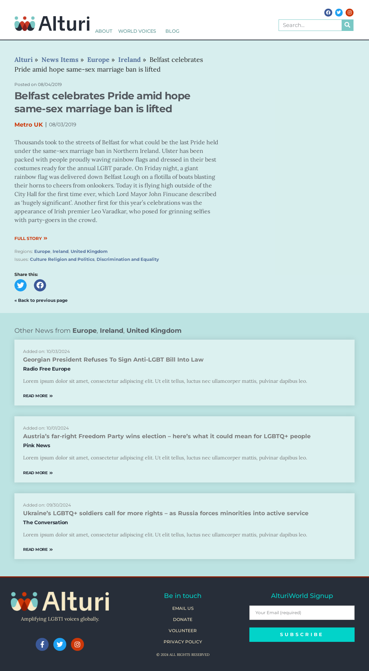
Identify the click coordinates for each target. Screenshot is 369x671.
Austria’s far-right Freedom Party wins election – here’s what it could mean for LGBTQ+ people (167, 436)
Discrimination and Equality (128, 259)
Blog (172, 31)
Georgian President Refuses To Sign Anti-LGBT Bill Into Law (113, 359)
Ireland (60, 251)
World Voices (139, 31)
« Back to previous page (41, 300)
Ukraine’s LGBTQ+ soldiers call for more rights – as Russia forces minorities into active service (165, 513)
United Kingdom (89, 251)
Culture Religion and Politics (62, 259)
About (103, 31)
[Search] (347, 25)
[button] (20, 285)
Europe (42, 251)
